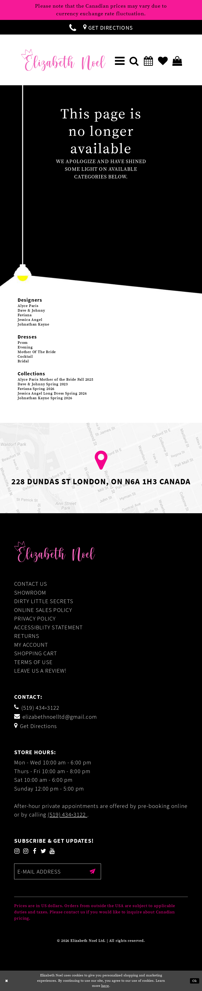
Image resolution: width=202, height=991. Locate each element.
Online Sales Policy (43, 610)
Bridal (23, 361)
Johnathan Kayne (33, 324)
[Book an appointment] (148, 61)
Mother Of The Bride (37, 352)
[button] (120, 61)
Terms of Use (33, 662)
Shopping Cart (35, 653)
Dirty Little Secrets (43, 601)
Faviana (25, 315)
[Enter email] (57, 871)
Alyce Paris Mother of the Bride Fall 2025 (55, 379)
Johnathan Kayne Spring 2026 (45, 398)
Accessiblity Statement (48, 627)
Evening (25, 347)
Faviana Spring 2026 (36, 388)
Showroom (30, 592)
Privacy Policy (35, 618)
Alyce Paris (28, 306)
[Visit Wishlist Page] (163, 61)
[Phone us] (73, 27)
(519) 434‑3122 (67, 814)
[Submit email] (93, 871)
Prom (23, 342)
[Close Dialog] (7, 981)
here (105, 986)
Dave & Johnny (31, 310)
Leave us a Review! (40, 670)
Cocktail (25, 356)
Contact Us (30, 583)
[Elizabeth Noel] (63, 59)
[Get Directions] (108, 27)
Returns (26, 636)
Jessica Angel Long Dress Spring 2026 (52, 393)
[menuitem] (73, 27)
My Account (31, 644)
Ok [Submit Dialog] (194, 981)
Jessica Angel (30, 319)
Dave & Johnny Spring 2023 (43, 384)
